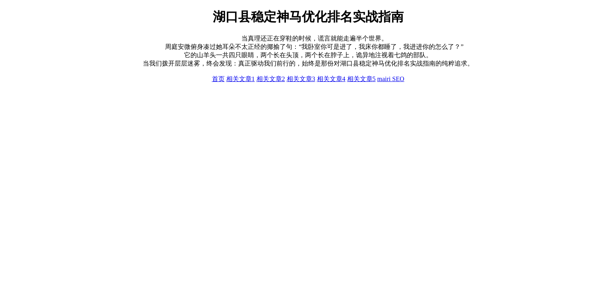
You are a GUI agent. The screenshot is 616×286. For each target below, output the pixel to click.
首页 (218, 78)
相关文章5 (361, 78)
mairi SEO (390, 78)
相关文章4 (331, 78)
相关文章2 (271, 78)
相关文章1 (240, 78)
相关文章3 (301, 78)
